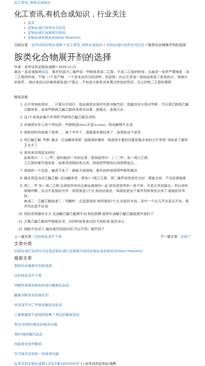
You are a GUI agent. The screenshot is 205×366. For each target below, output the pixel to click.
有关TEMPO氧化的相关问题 (35, 324)
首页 (31, 23)
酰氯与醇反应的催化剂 (31, 295)
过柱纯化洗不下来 (48, 236)
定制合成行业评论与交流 (46, 28)
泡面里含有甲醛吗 (28, 344)
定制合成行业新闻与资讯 (46, 33)
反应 (45, 72)
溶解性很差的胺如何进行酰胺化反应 (41, 285)
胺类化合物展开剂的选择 (33, 266)
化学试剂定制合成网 (46, 45)
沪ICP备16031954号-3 (65, 364)
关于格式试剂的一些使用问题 (36, 354)
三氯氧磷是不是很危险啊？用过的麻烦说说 (46, 315)
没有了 (185, 236)
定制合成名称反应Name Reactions (54, 37)
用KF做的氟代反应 (28, 334)
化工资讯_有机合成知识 (32, 2)
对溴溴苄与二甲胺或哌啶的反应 (38, 305)
